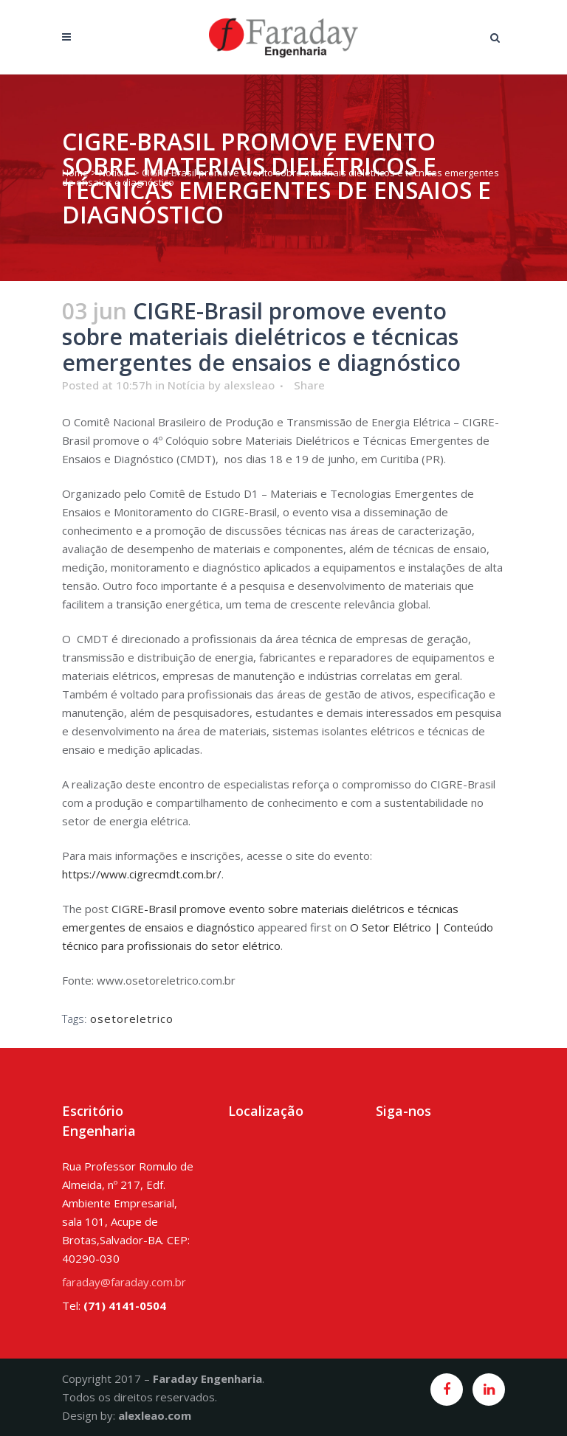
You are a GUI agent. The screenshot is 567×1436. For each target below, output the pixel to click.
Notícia (114, 172)
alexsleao (249, 385)
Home (75, 172)
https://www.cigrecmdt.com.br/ (141, 874)
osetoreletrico (131, 1018)
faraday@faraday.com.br (124, 1281)
